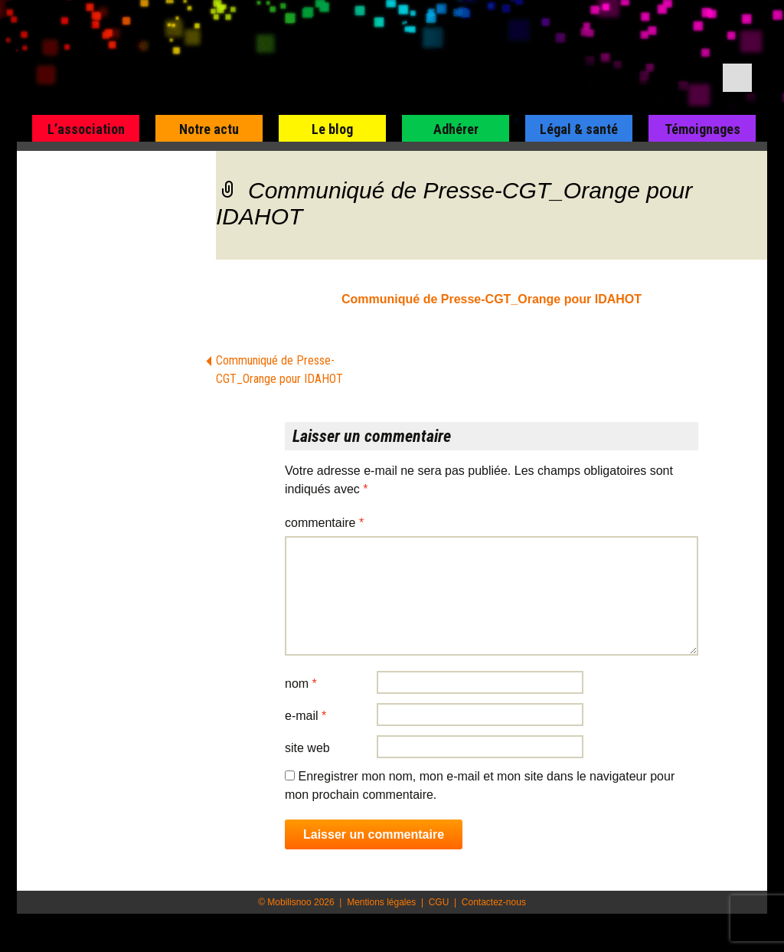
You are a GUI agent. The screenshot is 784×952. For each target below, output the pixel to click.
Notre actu (209, 129)
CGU (439, 902)
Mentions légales (381, 902)
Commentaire (324, 522)
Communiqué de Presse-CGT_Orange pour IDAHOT (491, 299)
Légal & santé (579, 129)
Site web (307, 747)
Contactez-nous (494, 902)
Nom (301, 683)
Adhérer (456, 129)
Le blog (332, 129)
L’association (86, 129)
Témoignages (702, 129)
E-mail (305, 715)
